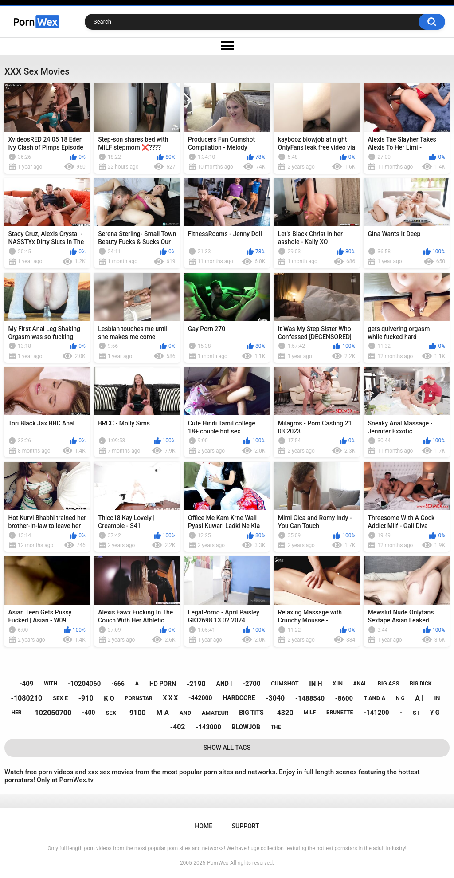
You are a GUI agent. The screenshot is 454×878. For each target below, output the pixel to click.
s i (416, 712)
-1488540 (310, 698)
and (185, 712)
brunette (339, 712)
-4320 (283, 713)
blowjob (246, 727)
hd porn (162, 683)
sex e (60, 698)
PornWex (217, 863)
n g (400, 698)
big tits (251, 712)
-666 (118, 683)
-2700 (251, 684)
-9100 (136, 713)
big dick (420, 684)
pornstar (139, 698)
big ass (388, 683)
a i (419, 698)
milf (310, 712)
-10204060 (84, 684)
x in (338, 684)
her (17, 712)
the (276, 727)
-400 (88, 712)
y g (435, 712)
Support (245, 826)
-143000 (208, 727)
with (50, 684)
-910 (86, 698)
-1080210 (27, 698)
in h (315, 684)
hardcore (239, 697)
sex (111, 712)
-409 (27, 684)
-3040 (275, 698)
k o (109, 698)
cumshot (284, 683)
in (437, 698)
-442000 (200, 697)
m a (162, 713)
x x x (170, 697)
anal (360, 684)
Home (203, 826)
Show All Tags (227, 747)
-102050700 (51, 713)
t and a (374, 698)
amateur (215, 712)
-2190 (196, 684)
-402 (177, 727)
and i (224, 683)
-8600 (344, 698)
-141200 (376, 713)
